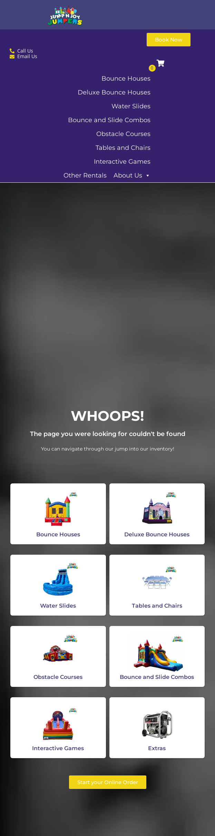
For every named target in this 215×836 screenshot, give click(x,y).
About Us (132, 175)
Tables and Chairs (123, 148)
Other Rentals (85, 175)
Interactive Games (122, 161)
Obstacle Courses (123, 134)
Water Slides (130, 106)
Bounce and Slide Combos (109, 120)
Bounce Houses (125, 78)
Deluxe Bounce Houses (114, 92)
